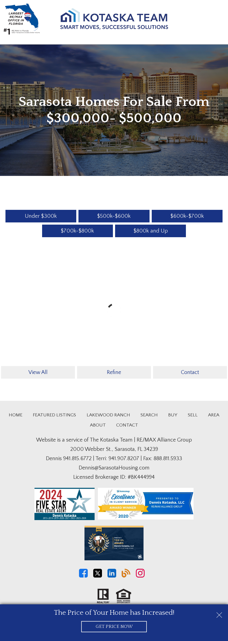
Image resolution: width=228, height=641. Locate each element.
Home (15, 415)
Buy (172, 415)
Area (213, 415)
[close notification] (219, 613)
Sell (193, 415)
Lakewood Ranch (108, 415)
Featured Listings (54, 415)
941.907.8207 (124, 459)
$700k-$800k (77, 231)
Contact (190, 372)
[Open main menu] (218, 20)
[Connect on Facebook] (83, 576)
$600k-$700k (187, 216)
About (98, 425)
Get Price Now (114, 626)
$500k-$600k (114, 216)
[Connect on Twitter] (97, 576)
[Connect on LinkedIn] (111, 576)
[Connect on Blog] (126, 576)
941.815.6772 (77, 459)
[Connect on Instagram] (140, 576)
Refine (114, 372)
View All (38, 372)
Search (149, 415)
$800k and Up (150, 231)
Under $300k (41, 216)
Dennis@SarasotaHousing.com (114, 468)
